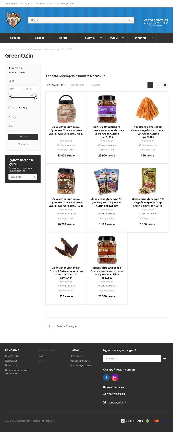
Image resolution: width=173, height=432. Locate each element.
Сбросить (23, 144)
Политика (11, 365)
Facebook (106, 377)
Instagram (115, 377)
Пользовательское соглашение (16, 371)
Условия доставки (81, 365)
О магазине (12, 356)
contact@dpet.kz (118, 402)
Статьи (42, 356)
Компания (12, 350)
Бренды (42, 360)
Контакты (11, 360)
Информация (47, 350)
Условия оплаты (80, 360)
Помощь (76, 350)
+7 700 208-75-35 (155, 20)
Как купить (77, 356)
